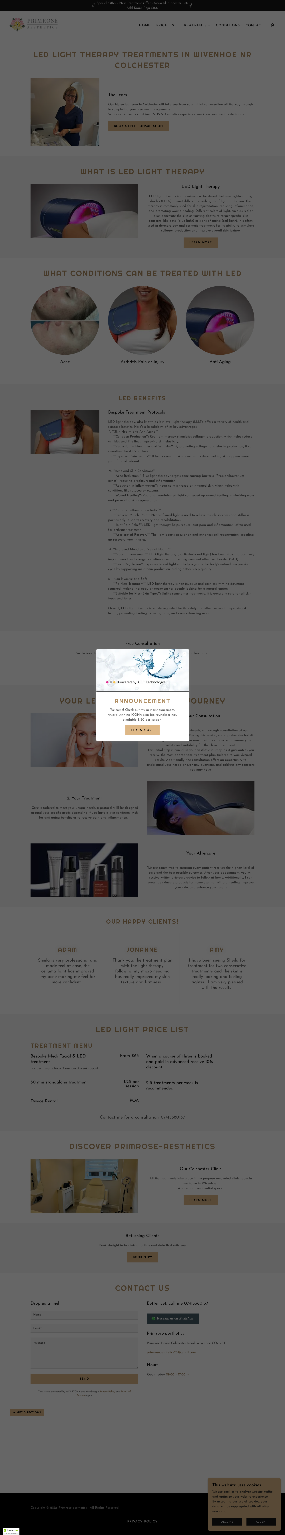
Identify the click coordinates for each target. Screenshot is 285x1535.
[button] (11, 1531)
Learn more (142, 730)
